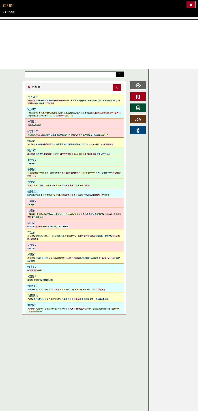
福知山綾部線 (69, 144)
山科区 (64, 185)
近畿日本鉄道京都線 (86, 236)
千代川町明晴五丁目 (53, 173)
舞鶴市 (31, 305)
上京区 (58, 185)
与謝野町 (37, 125)
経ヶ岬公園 (40, 103)
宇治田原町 (32, 270)
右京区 (30, 185)
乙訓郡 (31, 201)
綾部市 (31, 140)
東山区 (70, 185)
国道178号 (60, 116)
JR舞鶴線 (39, 144)
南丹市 (31, 150)
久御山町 (31, 248)
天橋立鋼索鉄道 (33, 113)
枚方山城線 (76, 299)
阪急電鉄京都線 (33, 195)
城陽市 (31, 254)
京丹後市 (33, 97)
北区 (41, 185)
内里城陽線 (86, 258)
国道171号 (97, 195)
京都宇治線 (59, 236)
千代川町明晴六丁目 (35, 173)
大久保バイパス (41, 258)
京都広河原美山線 (79, 154)
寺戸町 (38, 227)
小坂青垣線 (85, 135)
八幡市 (31, 210)
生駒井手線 (66, 299)
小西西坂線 (108, 144)
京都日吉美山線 (103, 154)
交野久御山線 (37, 217)
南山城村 (43, 280)
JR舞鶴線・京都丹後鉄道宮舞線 (48, 309)
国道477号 (39, 154)
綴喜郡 (31, 266)
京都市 (31, 181)
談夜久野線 (75, 135)
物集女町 (31, 227)
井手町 (40, 270)
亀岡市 (31, 169)
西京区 (46, 185)
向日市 (31, 223)
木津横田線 (100, 290)
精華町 (50, 280)
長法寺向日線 (67, 195)
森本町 (50, 227)
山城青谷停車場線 (73, 258)
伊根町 (30, 125)
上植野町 (65, 227)
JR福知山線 (40, 135)
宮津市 (31, 109)
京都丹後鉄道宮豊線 (45, 100)
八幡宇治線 (83, 214)
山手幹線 (85, 299)
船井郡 (31, 160)
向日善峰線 (78, 195)
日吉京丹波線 (65, 154)
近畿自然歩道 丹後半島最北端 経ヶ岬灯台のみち (96, 100)
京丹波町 (31, 163)
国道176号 (69, 116)
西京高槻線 (88, 195)
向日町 (44, 227)
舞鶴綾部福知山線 (96, 144)
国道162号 (48, 154)
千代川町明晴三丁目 (87, 173)
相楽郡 (31, 276)
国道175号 (104, 135)
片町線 (56, 290)
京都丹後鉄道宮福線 (83, 113)
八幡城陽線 (73, 214)
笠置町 (36, 280)
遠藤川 (92, 299)
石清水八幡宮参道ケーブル (57, 214)
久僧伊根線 (49, 103)
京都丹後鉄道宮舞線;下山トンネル (41, 116)
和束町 (30, 280)
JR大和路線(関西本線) (44, 290)
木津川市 (33, 286)
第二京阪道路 (39, 299)
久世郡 (31, 245)
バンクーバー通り (108, 258)
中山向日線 (57, 195)
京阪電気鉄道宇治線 (103, 236)
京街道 (91, 214)
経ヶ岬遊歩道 (68, 100)
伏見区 (76, 185)
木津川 (62, 290)
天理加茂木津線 (89, 290)
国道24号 (39, 236)
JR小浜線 (65, 309)
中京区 (52, 185)
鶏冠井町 (57, 227)
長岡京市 (33, 191)
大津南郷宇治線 (71, 236)
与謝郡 (31, 121)
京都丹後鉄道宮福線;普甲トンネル (106, 113)
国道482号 (58, 100)
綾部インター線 (81, 144)
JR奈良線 (31, 236)
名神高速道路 (46, 195)
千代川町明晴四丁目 (70, 173)
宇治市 (31, 232)
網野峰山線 (32, 100)
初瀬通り (39, 311)
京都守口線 (99, 214)
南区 (82, 185)
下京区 (87, 185)
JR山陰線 (31, 135)
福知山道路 (95, 135)
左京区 (36, 185)
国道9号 (56, 154)
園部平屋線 (91, 154)
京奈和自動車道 (102, 299)
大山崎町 (31, 205)
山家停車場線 (57, 144)
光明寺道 (106, 195)
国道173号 (66, 135)
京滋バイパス (48, 236)
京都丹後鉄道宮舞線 (66, 113)
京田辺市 (33, 295)
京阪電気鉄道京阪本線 (36, 214)
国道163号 (70, 290)
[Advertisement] (99, 43)
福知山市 (33, 131)
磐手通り (108, 309)
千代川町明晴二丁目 (104, 173)
